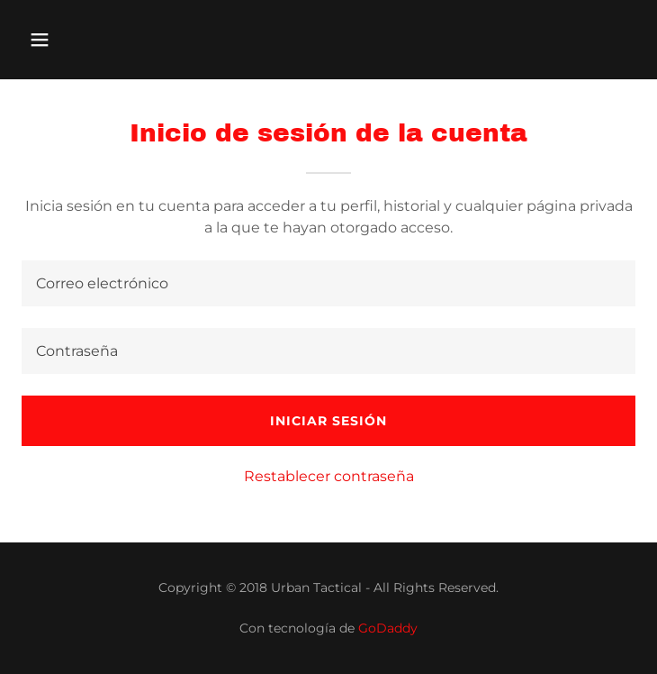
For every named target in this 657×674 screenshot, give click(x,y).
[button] (92, 40)
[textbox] (328, 283)
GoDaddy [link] (388, 628)
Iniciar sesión (328, 421)
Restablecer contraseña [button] (329, 476)
